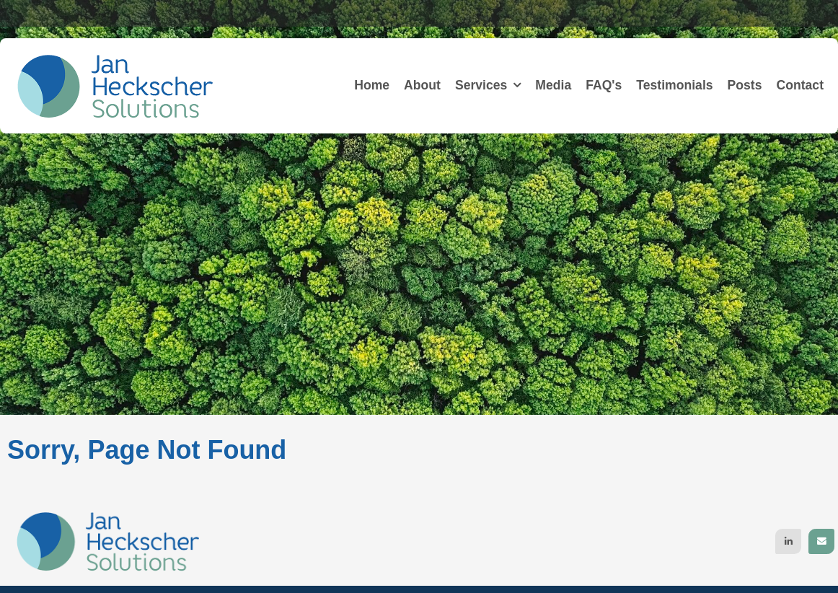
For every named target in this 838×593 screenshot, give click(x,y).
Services (481, 85)
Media (553, 85)
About (422, 85)
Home (371, 85)
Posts (745, 85)
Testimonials (674, 85)
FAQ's (604, 85)
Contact (800, 85)
